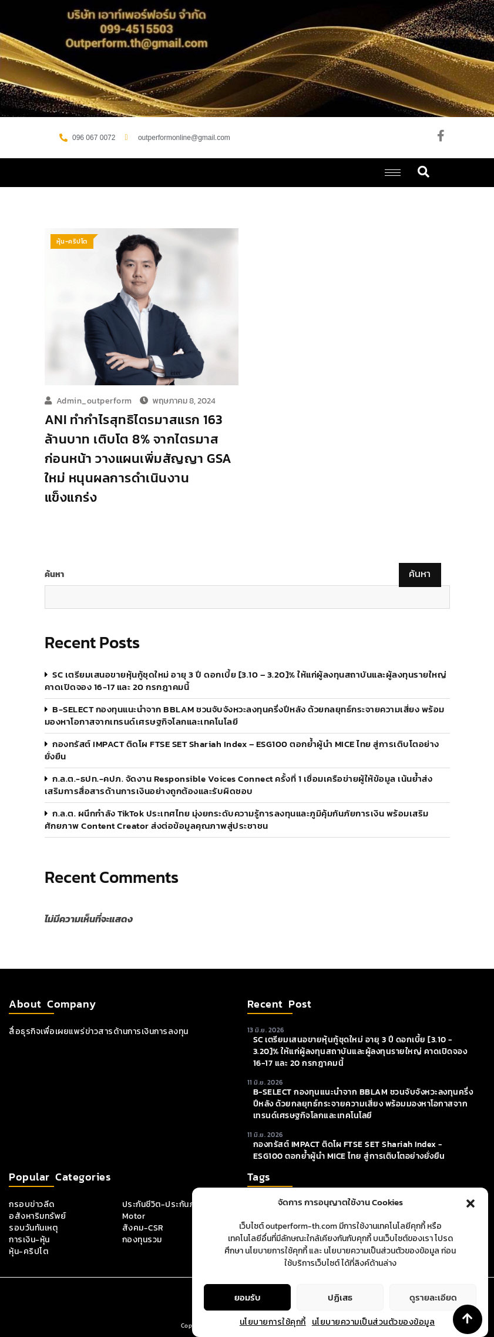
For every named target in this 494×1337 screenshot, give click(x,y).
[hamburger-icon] (392, 172)
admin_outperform (94, 401)
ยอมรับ (247, 1319)
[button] (470, 1225)
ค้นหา (54, 575)
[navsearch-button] (424, 172)
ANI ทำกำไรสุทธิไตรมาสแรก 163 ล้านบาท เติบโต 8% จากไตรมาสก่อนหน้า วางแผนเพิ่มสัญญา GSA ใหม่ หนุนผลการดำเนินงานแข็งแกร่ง (138, 458)
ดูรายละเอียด (433, 1319)
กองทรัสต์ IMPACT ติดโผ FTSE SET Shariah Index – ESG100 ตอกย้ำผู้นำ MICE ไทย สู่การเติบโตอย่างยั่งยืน (242, 750)
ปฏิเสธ (340, 1319)
